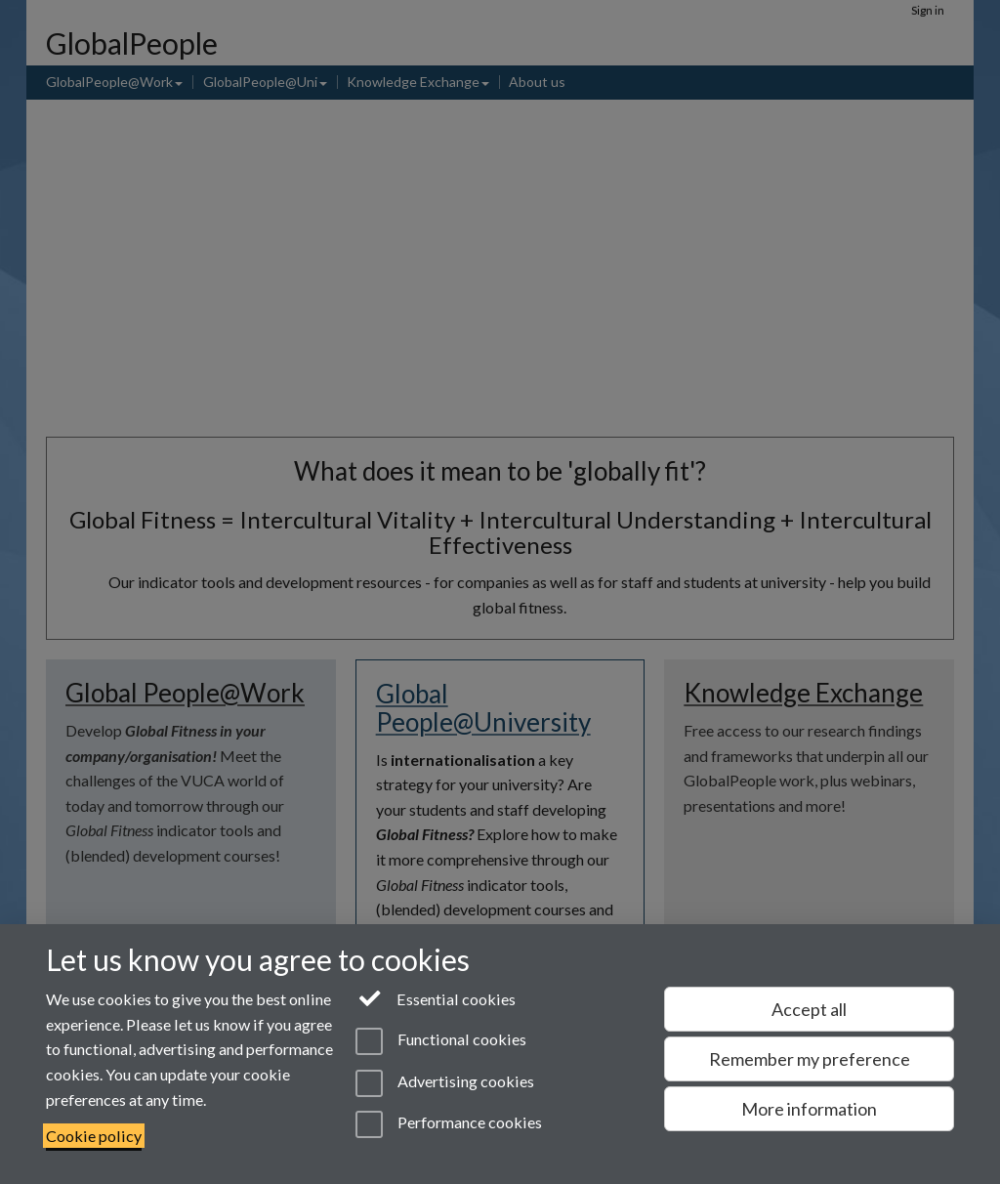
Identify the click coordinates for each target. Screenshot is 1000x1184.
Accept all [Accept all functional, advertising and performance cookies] (809, 1009)
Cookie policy (94, 1135)
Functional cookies (440, 1041)
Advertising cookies (444, 1083)
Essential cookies (436, 997)
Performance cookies (448, 1124)
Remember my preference (809, 1059)
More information (809, 1109)
